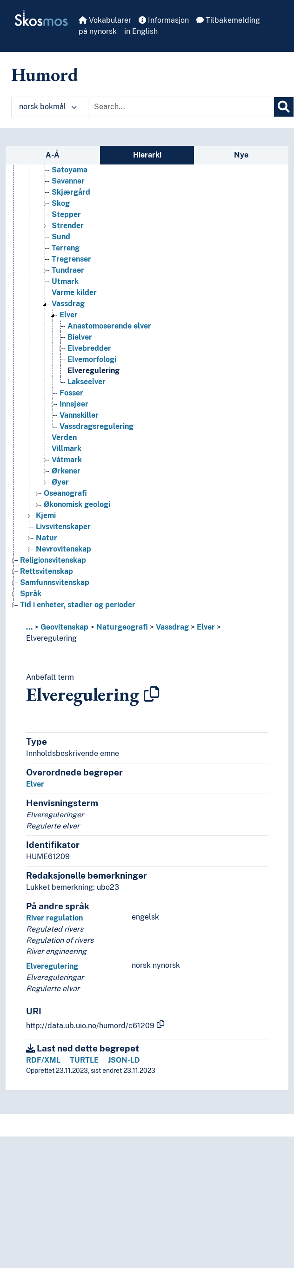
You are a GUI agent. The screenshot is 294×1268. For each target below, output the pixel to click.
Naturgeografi (122, 627)
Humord (44, 74)
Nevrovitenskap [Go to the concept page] (63, 549)
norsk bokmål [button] (48, 106)
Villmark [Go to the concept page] (66, 448)
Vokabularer (105, 20)
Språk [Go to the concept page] (30, 593)
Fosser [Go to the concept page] (71, 392)
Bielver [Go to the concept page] (79, 337)
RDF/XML (43, 1060)
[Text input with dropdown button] (181, 107)
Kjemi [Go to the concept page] (46, 515)
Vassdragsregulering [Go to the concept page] (97, 426)
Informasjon (164, 20)
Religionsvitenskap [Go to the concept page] (53, 560)
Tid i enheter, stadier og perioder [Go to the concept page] (77, 604)
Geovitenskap (64, 627)
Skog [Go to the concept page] (61, 203)
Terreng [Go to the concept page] (66, 247)
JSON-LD (124, 1060)
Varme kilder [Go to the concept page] (74, 292)
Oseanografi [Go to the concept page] (65, 493)
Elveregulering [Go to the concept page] (93, 370)
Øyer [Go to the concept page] (60, 482)
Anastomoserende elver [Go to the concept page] (109, 326)
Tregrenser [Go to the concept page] (71, 259)
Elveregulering (51, 638)
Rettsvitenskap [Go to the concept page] (46, 571)
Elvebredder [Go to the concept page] (89, 348)
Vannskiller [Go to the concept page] (79, 415)
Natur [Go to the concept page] (46, 537)
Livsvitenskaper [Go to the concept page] (63, 526)
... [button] (29, 627)
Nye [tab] (241, 155)
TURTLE (84, 1060)
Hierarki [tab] (147, 155)
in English (141, 31)
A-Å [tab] (53, 155)
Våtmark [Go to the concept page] (67, 459)
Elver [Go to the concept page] (69, 314)
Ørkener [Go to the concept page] (66, 470)
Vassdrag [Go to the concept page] (68, 303)
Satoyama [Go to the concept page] (69, 169)
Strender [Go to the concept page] (68, 225)
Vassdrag (172, 627)
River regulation (54, 917)
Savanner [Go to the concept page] (68, 181)
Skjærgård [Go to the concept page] (71, 192)
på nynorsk (98, 31)
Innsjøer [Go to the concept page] (74, 404)
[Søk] (284, 107)
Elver (206, 627)
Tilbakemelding (228, 20)
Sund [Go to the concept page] (61, 236)
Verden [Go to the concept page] (64, 437)
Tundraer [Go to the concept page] (68, 270)
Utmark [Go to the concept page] (65, 281)
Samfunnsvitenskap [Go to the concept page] (54, 582)
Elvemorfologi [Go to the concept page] (91, 359)
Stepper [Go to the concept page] (66, 214)
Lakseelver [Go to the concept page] (86, 381)
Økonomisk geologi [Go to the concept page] (77, 504)
